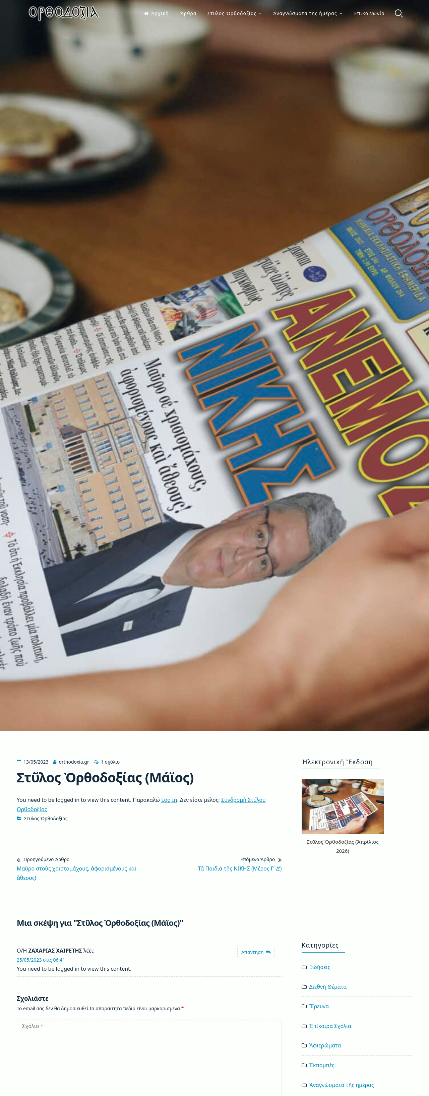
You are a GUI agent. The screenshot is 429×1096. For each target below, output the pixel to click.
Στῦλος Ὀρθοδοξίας (232, 13)
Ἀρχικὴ (156, 13)
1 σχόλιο (110, 762)
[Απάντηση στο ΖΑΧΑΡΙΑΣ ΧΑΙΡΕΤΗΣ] (255, 952)
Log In (169, 799)
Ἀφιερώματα (325, 1045)
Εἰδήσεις (319, 967)
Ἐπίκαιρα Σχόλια (330, 1026)
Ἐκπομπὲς (321, 1065)
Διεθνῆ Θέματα (328, 986)
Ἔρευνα (319, 1006)
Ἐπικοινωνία (369, 13)
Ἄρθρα (188, 13)
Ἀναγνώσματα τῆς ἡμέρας (305, 13)
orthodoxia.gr (74, 762)
